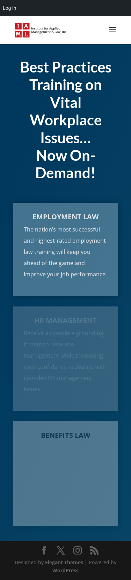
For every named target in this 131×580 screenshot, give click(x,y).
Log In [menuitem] (9, 8)
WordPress (65, 570)
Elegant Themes (64, 562)
